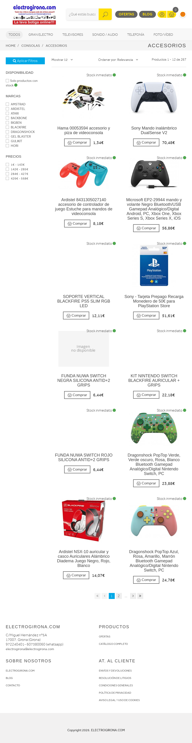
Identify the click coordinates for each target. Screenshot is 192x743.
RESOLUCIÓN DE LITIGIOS (115, 678)
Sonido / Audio (105, 35)
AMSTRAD (16, 104)
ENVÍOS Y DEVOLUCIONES (115, 670)
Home (11, 46)
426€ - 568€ (17, 178)
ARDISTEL (15, 109)
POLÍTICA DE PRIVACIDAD (115, 692)
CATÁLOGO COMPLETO (113, 644)
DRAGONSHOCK (20, 132)
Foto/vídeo (163, 35)
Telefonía (135, 35)
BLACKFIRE (16, 127)
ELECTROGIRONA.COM (20, 670)
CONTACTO (13, 685)
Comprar (77, 142)
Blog (147, 14)
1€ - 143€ (15, 165)
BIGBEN (14, 123)
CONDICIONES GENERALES (116, 685)
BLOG (9, 678)
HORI (12, 146)
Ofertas (126, 14)
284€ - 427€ (17, 174)
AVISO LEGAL (107, 700)
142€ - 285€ (17, 169)
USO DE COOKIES (129, 700)
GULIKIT (14, 141)
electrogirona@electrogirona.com (30, 649)
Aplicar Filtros (25, 61)
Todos (14, 35)
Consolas (30, 46)
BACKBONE (16, 118)
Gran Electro (41, 35)
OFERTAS (104, 636)
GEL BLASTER (18, 137)
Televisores (72, 35)
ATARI (12, 113)
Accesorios (56, 46)
